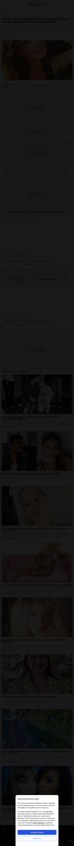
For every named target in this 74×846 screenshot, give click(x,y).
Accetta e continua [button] (37, 832)
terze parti (49, 811)
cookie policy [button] (44, 808)
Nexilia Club (37, 838)
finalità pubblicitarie (39, 823)
